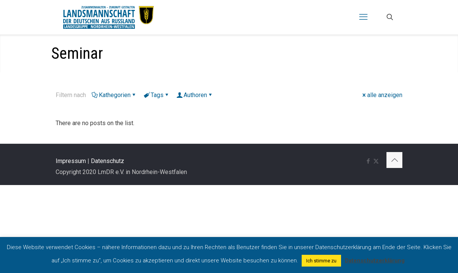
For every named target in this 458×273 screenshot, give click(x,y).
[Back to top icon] (394, 160)
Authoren (194, 95)
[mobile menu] (363, 17)
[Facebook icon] (368, 161)
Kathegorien (114, 95)
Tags (156, 95)
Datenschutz (107, 161)
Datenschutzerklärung (375, 260)
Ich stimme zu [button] (321, 261)
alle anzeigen (381, 95)
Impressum (71, 161)
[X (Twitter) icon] (376, 161)
